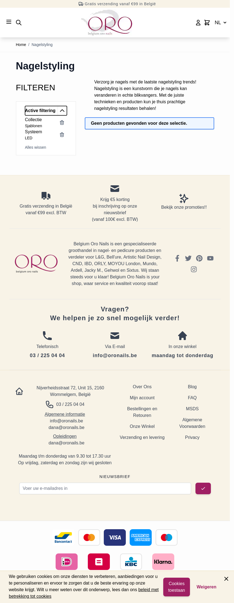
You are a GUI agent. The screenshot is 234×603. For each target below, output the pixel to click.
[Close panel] (226, 578)
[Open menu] (8, 21)
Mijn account (142, 397)
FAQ (192, 397)
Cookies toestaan (176, 587)
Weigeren (206, 587)
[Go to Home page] (106, 22)
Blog (192, 386)
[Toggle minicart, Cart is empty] (207, 22)
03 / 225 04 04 (70, 404)
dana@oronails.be (66, 427)
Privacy (192, 437)
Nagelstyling (42, 44)
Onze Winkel (142, 426)
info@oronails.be (66, 421)
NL (221, 22)
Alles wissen (35, 147)
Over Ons (142, 386)
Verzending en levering (142, 437)
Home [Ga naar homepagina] (21, 44)
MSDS (192, 408)
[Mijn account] (198, 22)
